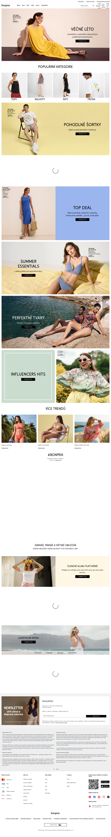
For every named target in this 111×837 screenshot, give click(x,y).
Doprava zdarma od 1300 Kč (103, 1)
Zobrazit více (82, 576)
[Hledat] (93, 5)
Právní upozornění (100, 818)
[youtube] (99, 797)
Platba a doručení (6, 775)
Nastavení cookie (47, 818)
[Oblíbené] (103, 5)
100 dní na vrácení (90, 1)
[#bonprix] (44, 5)
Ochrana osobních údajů (12, 818)
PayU (8, 787)
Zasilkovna (9, 798)
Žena (46, 779)
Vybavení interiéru (72, 653)
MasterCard (9, 780)
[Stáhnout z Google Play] (105, 782)
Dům (46, 789)
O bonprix (69, 775)
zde (101, 721)
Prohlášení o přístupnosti (60, 818)
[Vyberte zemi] (55, 824)
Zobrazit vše (58, 460)
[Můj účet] (98, 5)
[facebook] (94, 797)
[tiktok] (108, 797)
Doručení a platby (27, 782)
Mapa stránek (37, 818)
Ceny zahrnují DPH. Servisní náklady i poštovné (81, 818)
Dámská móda (38, 653)
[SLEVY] (37, 5)
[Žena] (19, 5)
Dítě (46, 786)
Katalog (25, 796)
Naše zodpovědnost (71, 782)
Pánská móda (49, 653)
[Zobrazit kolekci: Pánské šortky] (55, 129)
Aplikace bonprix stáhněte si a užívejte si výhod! (98, 775)
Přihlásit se (96, 716)
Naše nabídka (48, 775)
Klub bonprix (81, 1)
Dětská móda (60, 653)
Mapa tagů (47, 793)
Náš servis (25, 775)
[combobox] (85, 5)
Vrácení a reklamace (27, 786)
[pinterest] (90, 797)
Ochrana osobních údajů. (61, 722)
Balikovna (9, 795)
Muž (46, 782)
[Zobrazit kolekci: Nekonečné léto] (55, 34)
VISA (8, 784)
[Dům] (32, 5)
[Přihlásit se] (96, 716)
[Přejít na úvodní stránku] (9, 5)
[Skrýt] (55, 769)
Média (68, 786)
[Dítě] (28, 5)
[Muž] (23, 5)
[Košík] (107, 5)
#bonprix (55, 455)
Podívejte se (82, 41)
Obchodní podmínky (26, 818)
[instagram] (104, 797)
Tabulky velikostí (27, 789)
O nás (68, 779)
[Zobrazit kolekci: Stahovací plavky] (55, 322)
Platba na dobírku (11, 791)
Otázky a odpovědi (27, 779)
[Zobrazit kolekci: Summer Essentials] (55, 268)
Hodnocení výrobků (27, 803)
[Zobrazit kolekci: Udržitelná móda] (55, 640)
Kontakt (25, 800)
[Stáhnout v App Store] (105, 786)
